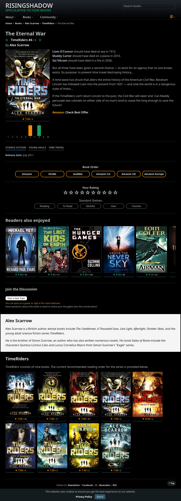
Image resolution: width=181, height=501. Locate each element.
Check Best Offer (76, 112)
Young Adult (37, 147)
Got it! (100, 496)
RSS (115, 485)
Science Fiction (15, 147)
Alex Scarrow (19, 45)
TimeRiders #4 (21, 40)
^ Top (171, 483)
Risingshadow (29, 6)
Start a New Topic (16, 298)
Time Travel (56, 147)
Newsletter (74, 485)
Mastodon (104, 485)
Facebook (87, 485)
